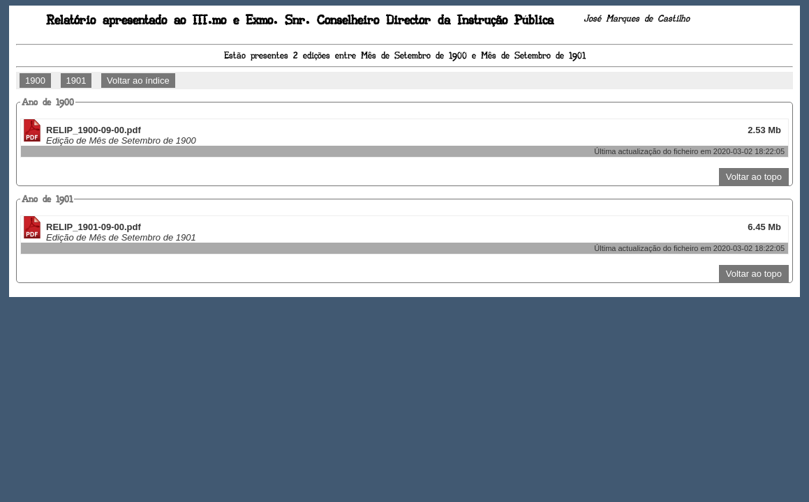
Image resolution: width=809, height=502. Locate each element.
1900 (35, 80)
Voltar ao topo (754, 177)
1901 (76, 80)
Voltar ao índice (138, 80)
